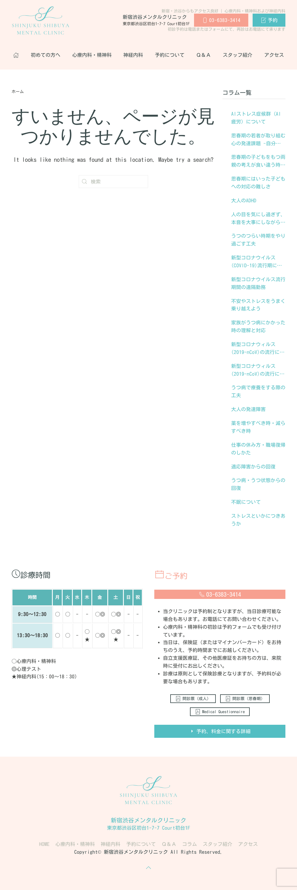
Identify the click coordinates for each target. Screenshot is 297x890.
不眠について (246, 502)
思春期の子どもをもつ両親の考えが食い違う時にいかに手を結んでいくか (258, 162)
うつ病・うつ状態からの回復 (258, 484)
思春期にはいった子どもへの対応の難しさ (258, 182)
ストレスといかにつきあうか (258, 519)
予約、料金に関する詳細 (220, 731)
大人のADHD (243, 200)
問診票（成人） (193, 699)
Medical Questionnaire (220, 712)
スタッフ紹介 (237, 54)
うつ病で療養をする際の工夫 (258, 391)
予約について (169, 54)
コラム (189, 844)
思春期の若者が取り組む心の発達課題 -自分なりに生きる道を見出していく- (258, 140)
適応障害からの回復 (253, 466)
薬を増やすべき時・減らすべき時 (258, 427)
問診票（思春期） (245, 699)
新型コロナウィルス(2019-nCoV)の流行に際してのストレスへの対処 (258, 371)
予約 (269, 20)
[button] (148, 868)
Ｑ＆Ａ (203, 54)
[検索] (113, 181)
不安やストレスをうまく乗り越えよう (258, 305)
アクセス (274, 54)
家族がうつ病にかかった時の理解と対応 (258, 326)
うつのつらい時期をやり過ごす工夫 (258, 239)
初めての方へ (45, 54)
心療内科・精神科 (92, 54)
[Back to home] (41, 20)
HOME (44, 844)
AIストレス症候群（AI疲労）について (256, 117)
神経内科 (133, 54)
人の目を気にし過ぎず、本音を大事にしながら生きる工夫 (258, 219)
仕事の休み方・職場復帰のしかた (258, 448)
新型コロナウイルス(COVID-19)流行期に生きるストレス (256, 262)
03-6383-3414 (221, 20)
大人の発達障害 (248, 409)
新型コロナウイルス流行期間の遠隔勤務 (258, 283)
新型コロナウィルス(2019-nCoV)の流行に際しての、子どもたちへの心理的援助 (258, 349)
